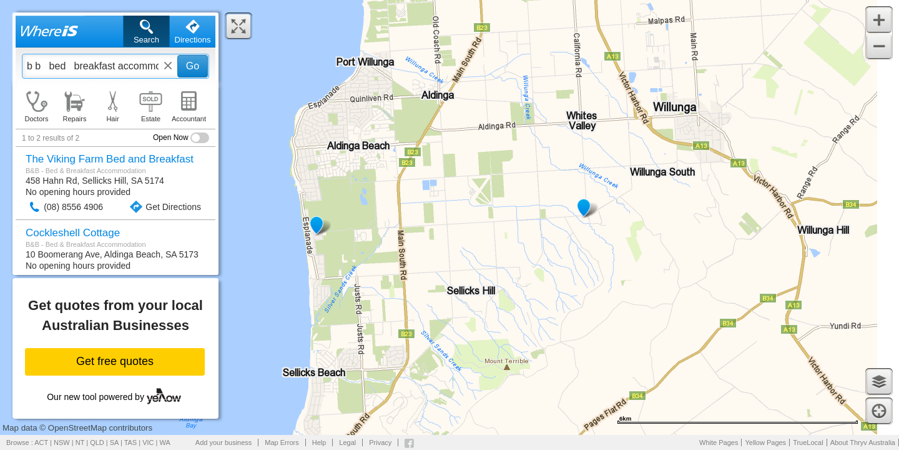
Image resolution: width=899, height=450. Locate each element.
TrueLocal (808, 442)
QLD (97, 442)
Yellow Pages (765, 442)
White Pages (718, 442)
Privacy (380, 442)
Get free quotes (115, 361)
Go (192, 66)
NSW (62, 442)
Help (319, 442)
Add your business (223, 442)
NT (80, 442)
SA (114, 442)
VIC (148, 442)
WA (165, 442)
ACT (41, 442)
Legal (347, 442)
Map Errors (281, 442)
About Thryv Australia (862, 442)
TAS (130, 442)
